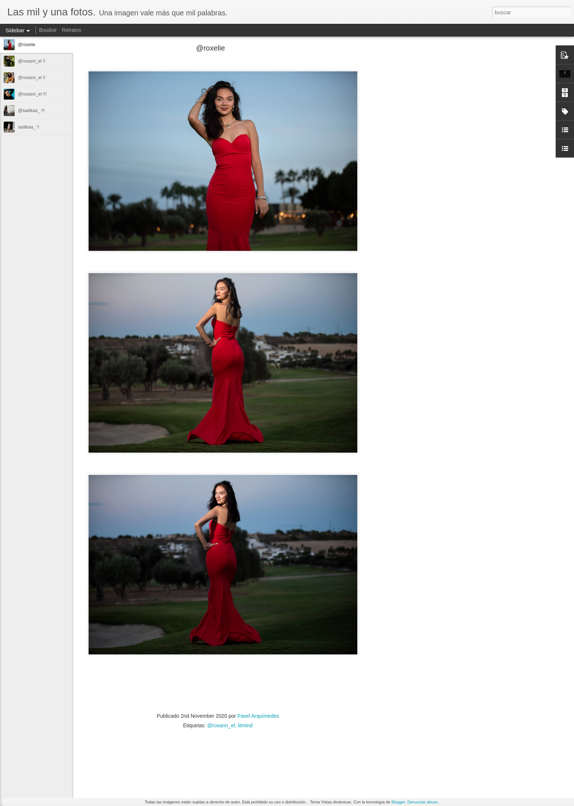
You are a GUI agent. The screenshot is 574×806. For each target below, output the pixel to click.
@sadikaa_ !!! (31, 110)
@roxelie (27, 44)
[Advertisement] (395, 163)
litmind (245, 725)
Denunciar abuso (422, 802)
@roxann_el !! (31, 61)
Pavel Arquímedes (258, 716)
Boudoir (48, 30)
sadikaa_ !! (28, 127)
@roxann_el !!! (32, 94)
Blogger (398, 802)
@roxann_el (221, 725)
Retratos (71, 30)
